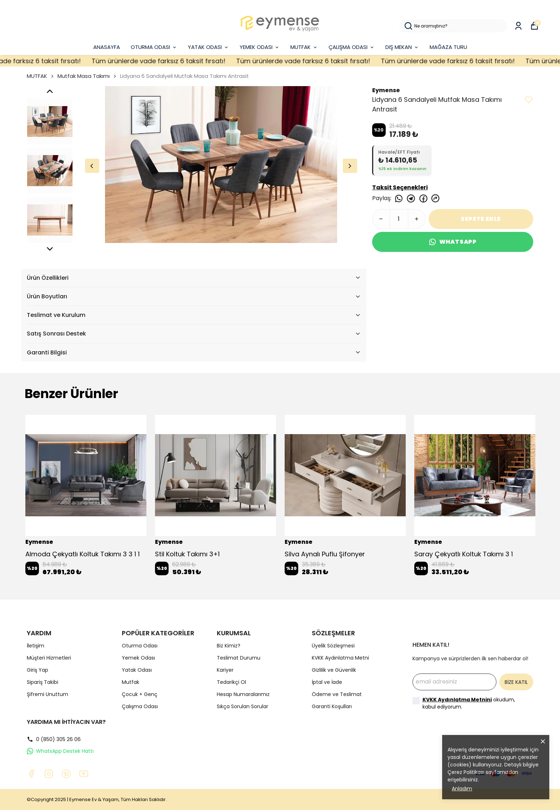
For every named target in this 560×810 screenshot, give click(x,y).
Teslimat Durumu (238, 657)
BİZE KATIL (516, 682)
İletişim (35, 645)
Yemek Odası (138, 657)
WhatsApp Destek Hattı (60, 751)
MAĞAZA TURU (448, 47)
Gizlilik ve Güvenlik (334, 670)
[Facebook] (31, 773)
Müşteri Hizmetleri (49, 657)
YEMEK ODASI (260, 47)
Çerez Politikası (466, 772)
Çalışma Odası (140, 706)
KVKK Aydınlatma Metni (340, 657)
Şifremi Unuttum (47, 694)
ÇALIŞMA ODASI (352, 47)
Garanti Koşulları (332, 706)
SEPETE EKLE (481, 219)
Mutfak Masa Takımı (84, 76)
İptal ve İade (327, 682)
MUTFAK (304, 47)
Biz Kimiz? (228, 645)
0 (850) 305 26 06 (54, 739)
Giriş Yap (37, 670)
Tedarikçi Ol (231, 682)
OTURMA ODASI (154, 47)
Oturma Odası (140, 645)
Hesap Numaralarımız (243, 694)
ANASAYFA (106, 47)
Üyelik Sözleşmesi (333, 645)
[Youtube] (83, 773)
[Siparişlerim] (518, 25)
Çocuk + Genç (140, 694)
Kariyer (225, 670)
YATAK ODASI (208, 47)
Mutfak (130, 682)
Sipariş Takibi (42, 682)
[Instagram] (48, 773)
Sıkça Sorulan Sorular (242, 706)
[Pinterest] (66, 773)
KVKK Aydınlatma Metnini (457, 699)
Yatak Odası (137, 670)
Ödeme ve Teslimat (337, 694)
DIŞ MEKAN (402, 47)
